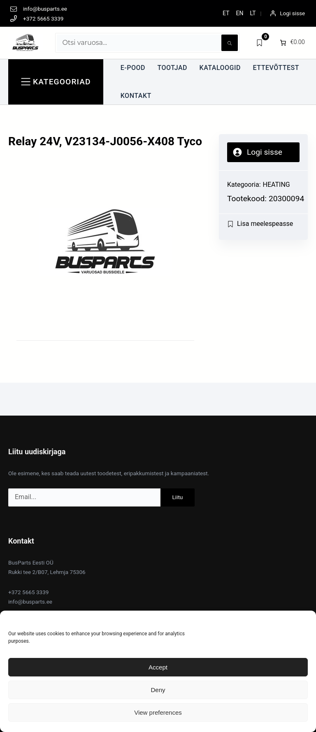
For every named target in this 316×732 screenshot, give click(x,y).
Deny (158, 689)
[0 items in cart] (291, 42)
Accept (158, 667)
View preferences (158, 712)
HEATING (276, 184)
